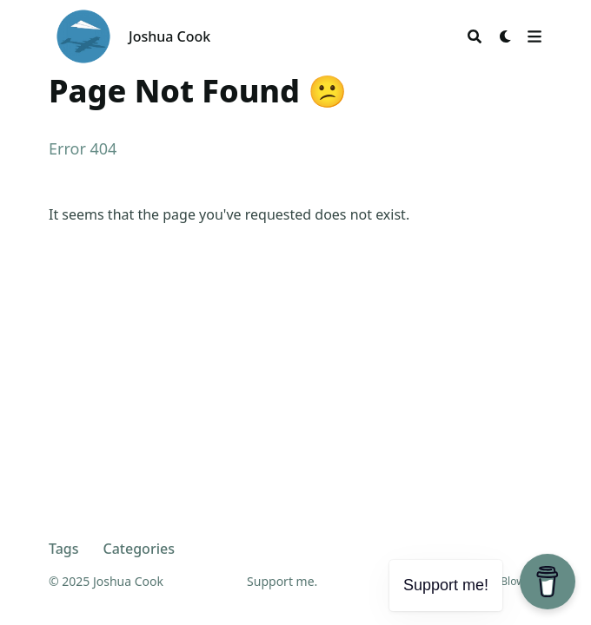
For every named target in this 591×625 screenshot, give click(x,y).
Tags (64, 548)
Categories (139, 548)
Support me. (282, 581)
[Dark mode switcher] (506, 36)
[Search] (474, 36)
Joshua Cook (169, 36)
